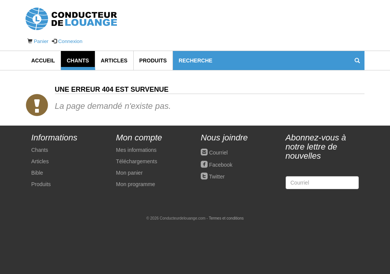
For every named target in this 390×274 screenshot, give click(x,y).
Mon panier (129, 173)
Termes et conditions (226, 218)
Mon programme (135, 184)
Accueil (43, 60)
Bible (37, 173)
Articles (114, 60)
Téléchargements (136, 161)
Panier (41, 41)
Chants (78, 60)
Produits (153, 60)
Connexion (70, 41)
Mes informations (136, 150)
